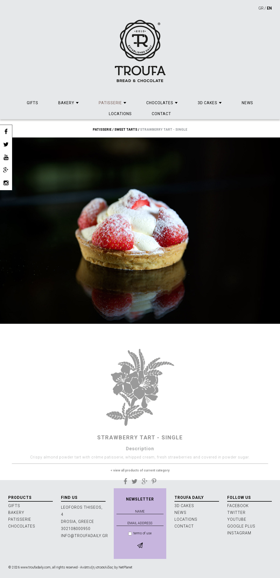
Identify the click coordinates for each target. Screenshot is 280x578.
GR (261, 8)
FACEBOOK (238, 506)
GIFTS (32, 103)
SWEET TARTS (125, 129)
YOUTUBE (236, 519)
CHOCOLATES (159, 103)
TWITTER (236, 512)
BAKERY (66, 103)
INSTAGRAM (239, 533)
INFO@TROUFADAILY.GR (84, 536)
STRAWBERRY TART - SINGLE (163, 129)
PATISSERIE (110, 103)
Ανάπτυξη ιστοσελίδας (96, 567)
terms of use (139, 533)
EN (269, 8)
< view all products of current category (140, 479)
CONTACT (161, 114)
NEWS (247, 103)
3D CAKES (207, 103)
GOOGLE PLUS (241, 526)
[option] (140, 230)
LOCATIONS (120, 114)
